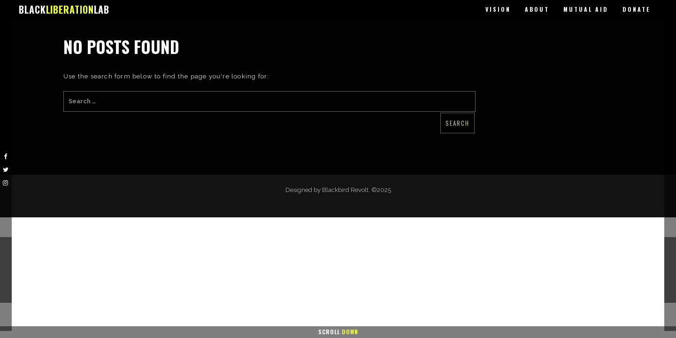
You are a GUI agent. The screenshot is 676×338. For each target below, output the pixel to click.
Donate (636, 9)
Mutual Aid (585, 9)
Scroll (338, 332)
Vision (498, 9)
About (537, 9)
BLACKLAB (64, 9)
